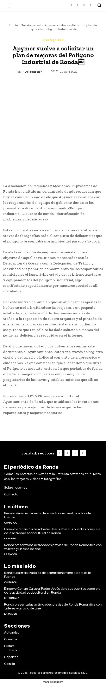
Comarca (10, 522)
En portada (11, 538)
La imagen (10, 554)
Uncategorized (30, 25)
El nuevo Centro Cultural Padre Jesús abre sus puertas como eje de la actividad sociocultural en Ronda (52, 531)
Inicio (13, 25)
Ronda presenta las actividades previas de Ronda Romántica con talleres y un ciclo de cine (53, 547)
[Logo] (37, 453)
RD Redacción (32, 71)
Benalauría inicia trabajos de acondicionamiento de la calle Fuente (47, 515)
